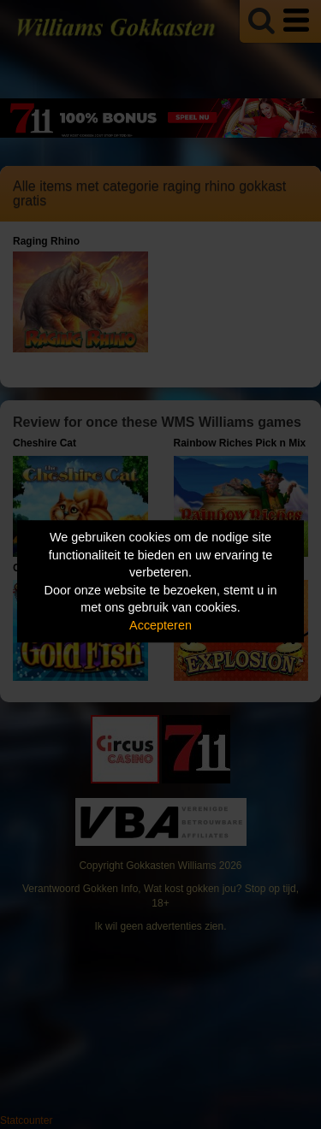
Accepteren (160, 625)
